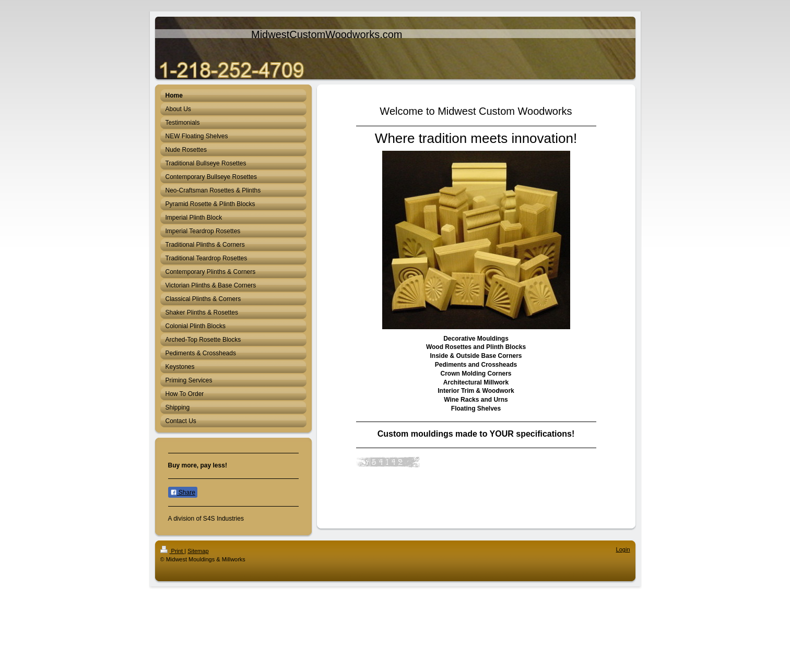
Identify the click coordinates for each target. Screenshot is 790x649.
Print (172, 551)
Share (182, 492)
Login (623, 549)
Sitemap (197, 551)
